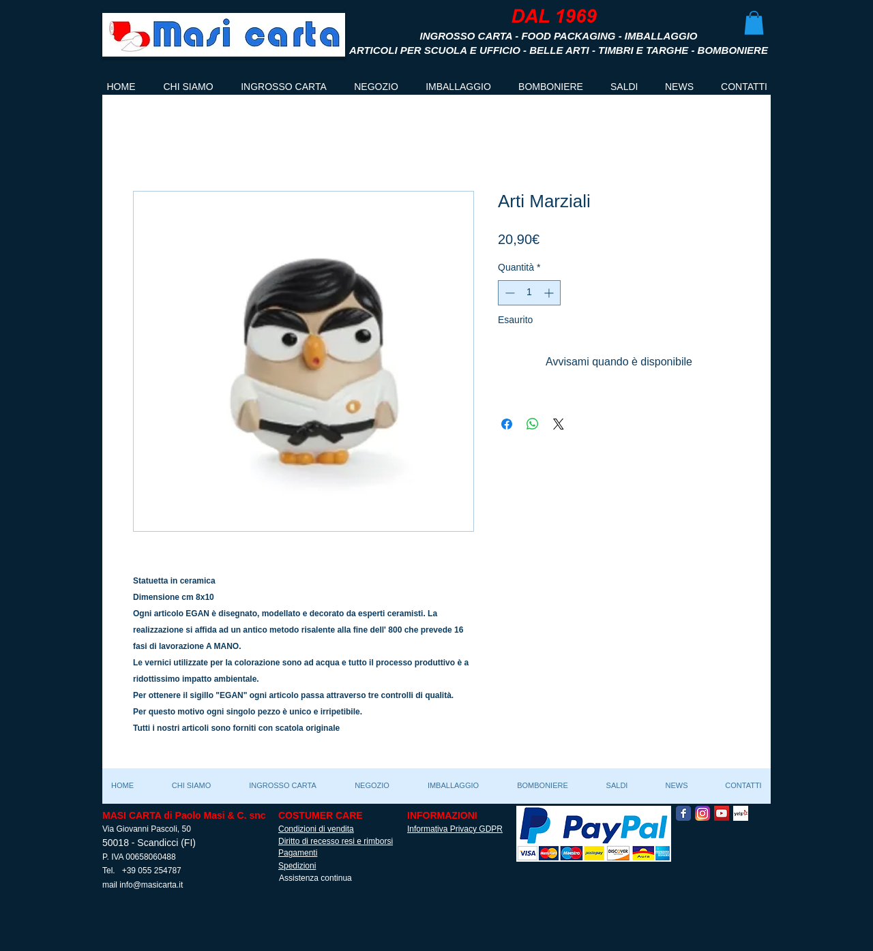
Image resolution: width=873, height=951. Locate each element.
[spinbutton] (529, 293)
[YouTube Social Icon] (721, 813)
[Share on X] (558, 424)
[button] (754, 23)
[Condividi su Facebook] (507, 424)
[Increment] (550, 293)
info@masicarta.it (151, 885)
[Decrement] (508, 293)
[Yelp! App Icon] (740, 813)
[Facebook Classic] (683, 813)
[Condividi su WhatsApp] (532, 424)
